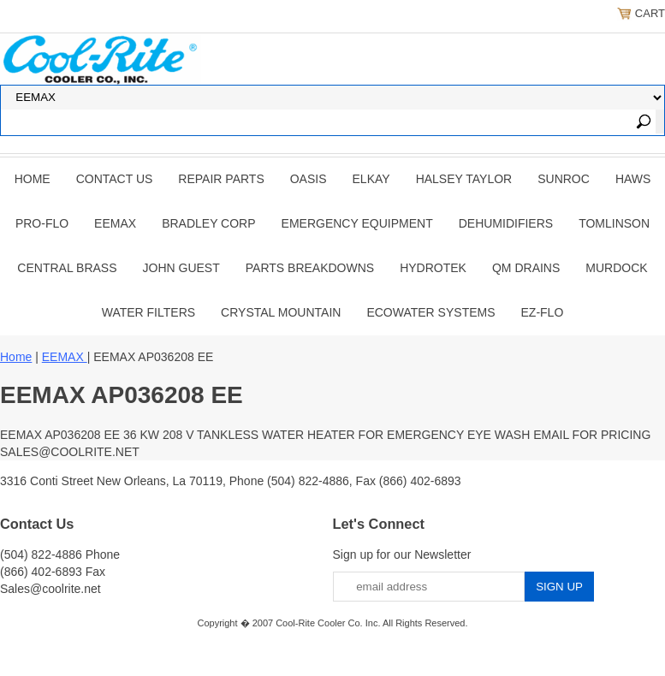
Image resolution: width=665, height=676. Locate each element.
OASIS (308, 179)
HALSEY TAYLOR (464, 179)
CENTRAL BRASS (66, 268)
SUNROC (563, 179)
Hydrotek (433, 268)
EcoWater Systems (430, 312)
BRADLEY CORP (208, 223)
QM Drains (526, 268)
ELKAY (371, 179)
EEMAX (115, 223)
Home (32, 179)
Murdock (616, 268)
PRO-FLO (41, 223)
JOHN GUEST (181, 268)
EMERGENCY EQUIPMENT (357, 223)
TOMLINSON (614, 223)
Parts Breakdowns (310, 268)
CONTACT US (114, 179)
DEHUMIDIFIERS (506, 223)
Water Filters (148, 312)
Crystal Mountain (281, 312)
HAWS (632, 179)
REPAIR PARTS (221, 179)
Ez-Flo (542, 312)
